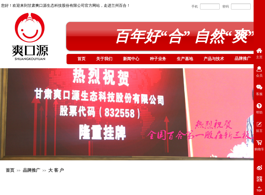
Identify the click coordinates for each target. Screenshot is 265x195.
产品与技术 (214, 59)
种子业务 (158, 59)
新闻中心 (131, 59)
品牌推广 (243, 58)
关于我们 (104, 59)
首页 (81, 59)
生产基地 (185, 59)
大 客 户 (56, 170)
